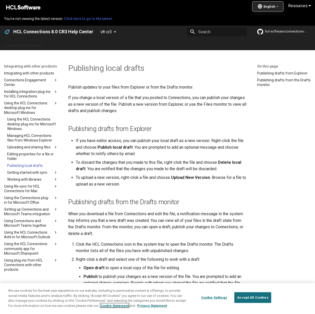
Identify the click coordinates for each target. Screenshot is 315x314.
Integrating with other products (223, 44)
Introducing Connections (23, 44)
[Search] (217, 31)
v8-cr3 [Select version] (106, 31)
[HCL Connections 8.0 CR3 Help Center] (7, 32)
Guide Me (261, 44)
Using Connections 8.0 (174, 44)
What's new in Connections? (71, 44)
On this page (267, 66)
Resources (299, 5)
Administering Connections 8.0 (125, 44)
